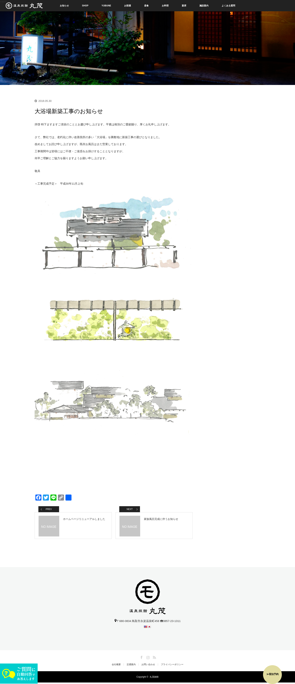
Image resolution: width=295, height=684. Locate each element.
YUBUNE (106, 5)
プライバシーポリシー (172, 666)
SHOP (85, 5)
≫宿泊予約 (272, 674)
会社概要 (116, 666)
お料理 (165, 5)
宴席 (184, 5)
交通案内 (131, 666)
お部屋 (127, 5)
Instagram (147, 658)
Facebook (141, 658)
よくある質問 (228, 5)
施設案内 (203, 5)
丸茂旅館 (154, 678)
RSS (154, 658)
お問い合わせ (148, 666)
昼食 (146, 5)
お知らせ (64, 5)
